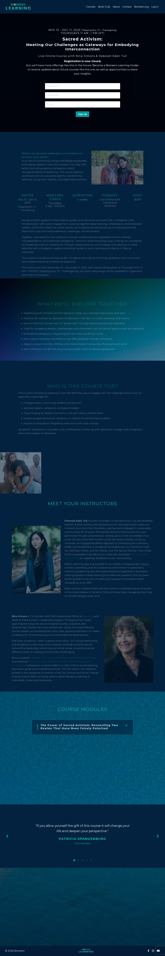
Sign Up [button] (82, 114)
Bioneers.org (141, 6)
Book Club (104, 6)
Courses (90, 6)
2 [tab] (78, 860)
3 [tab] (82, 860)
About (116, 6)
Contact (127, 6)
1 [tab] (74, 860)
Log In (155, 6)
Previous (7, 836)
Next (158, 836)
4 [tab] (86, 860)
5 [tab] (91, 860)
